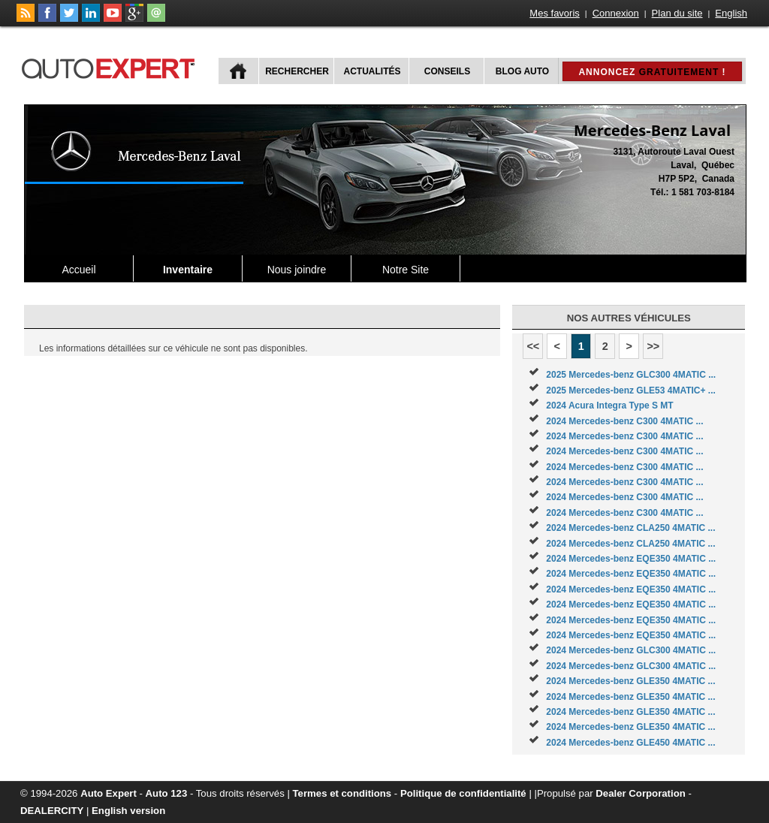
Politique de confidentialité (463, 793)
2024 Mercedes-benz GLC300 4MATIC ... (631, 650)
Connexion (616, 13)
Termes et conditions (342, 793)
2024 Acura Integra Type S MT (609, 405)
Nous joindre (297, 270)
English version (128, 810)
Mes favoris (554, 13)
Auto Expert (108, 793)
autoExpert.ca (111, 66)
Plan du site (677, 13)
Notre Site (405, 270)
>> (653, 346)
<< (532, 346)
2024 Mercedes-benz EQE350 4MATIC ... (631, 558)
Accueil (78, 270)
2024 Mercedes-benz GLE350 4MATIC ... (630, 681)
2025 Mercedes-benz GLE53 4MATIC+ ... (631, 390)
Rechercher (297, 71)
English (731, 13)
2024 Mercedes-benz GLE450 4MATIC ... (630, 742)
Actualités (372, 71)
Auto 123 (167, 793)
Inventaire (188, 270)
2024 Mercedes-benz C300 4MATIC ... (624, 421)
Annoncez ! (651, 72)
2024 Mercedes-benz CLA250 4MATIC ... (630, 528)
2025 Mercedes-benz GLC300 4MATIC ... (631, 374)
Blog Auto (522, 71)
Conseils (447, 71)
